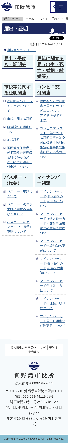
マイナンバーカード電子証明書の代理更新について (53, 321)
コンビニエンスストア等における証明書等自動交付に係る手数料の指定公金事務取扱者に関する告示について (53, 142)
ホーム (30, 18)
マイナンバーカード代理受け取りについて (52, 303)
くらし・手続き (50, 18)
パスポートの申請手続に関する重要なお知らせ (20, 209)
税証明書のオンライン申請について (20, 105)
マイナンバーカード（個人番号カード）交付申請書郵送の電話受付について (52, 223)
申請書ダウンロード (21, 50)
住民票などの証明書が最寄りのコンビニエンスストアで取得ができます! (53, 110)
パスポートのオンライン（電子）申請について (20, 226)
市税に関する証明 (19, 119)
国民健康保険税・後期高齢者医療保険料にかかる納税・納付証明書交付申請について (19, 157)
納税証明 (13, 140)
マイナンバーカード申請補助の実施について (52, 245)
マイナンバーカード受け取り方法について (52, 285)
